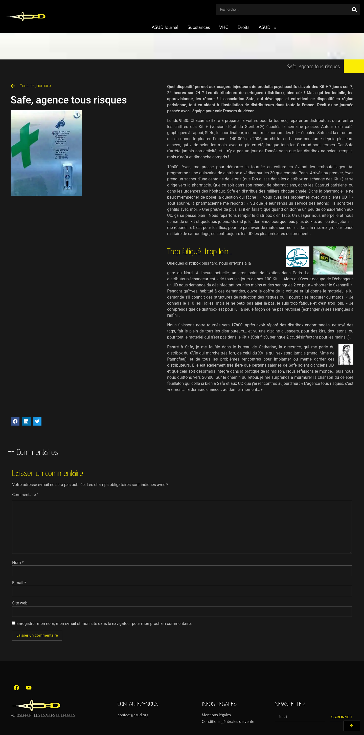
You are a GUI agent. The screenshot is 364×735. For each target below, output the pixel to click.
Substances (199, 27)
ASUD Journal (165, 27)
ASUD (268, 28)
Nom (18, 563)
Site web (20, 603)
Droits (243, 27)
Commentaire (25, 495)
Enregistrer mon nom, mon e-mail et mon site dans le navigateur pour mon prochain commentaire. (104, 624)
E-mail (19, 583)
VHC (223, 27)
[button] (15, 421)
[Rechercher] (354, 9)
